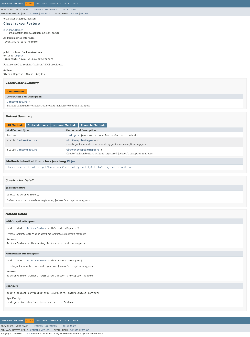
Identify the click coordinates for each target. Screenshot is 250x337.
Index (67, 4)
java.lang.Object (13, 30)
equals (21, 167)
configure (73, 135)
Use (38, 4)
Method (45, 13)
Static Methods (38, 125)
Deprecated (55, 4)
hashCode (62, 167)
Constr (34, 13)
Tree (44, 4)
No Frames (51, 9)
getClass (48, 167)
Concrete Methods (93, 125)
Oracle (29, 333)
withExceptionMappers (81, 140)
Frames (38, 9)
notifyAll (88, 167)
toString (103, 167)
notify (75, 167)
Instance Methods (64, 125)
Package (18, 4)
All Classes (69, 9)
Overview (6, 4)
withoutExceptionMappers (83, 149)
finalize (33, 167)
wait (115, 167)
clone (10, 167)
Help (75, 4)
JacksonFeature (17, 101)
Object (19, 55)
